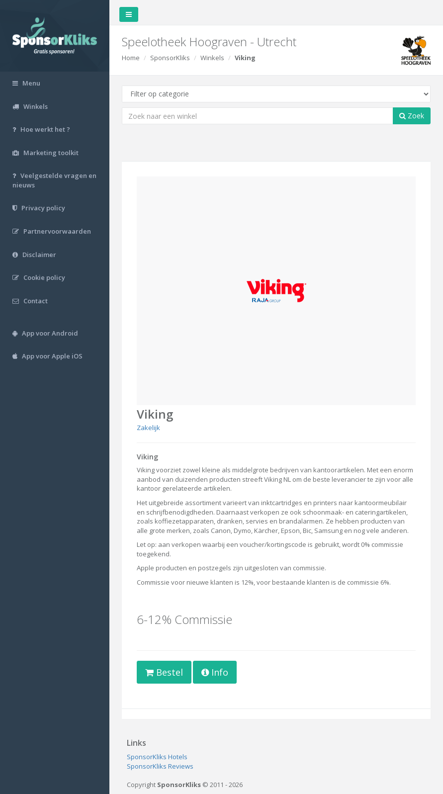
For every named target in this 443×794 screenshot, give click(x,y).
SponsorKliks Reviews (160, 766)
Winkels (212, 57)
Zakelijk (148, 427)
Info (214, 672)
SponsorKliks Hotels (157, 756)
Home (131, 57)
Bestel (164, 672)
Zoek (411, 115)
